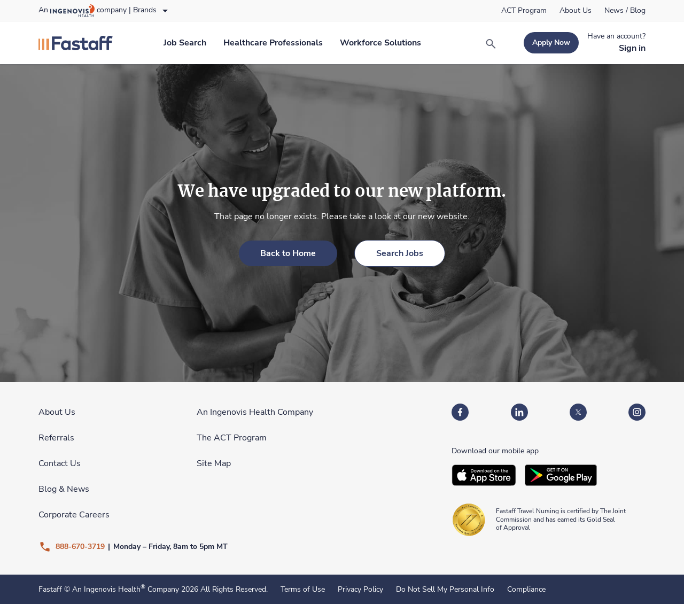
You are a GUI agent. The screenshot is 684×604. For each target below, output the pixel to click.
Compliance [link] (526, 589)
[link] (524, 10)
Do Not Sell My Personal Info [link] (445, 589)
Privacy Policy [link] (360, 589)
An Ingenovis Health (107, 589)
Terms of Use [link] (303, 589)
